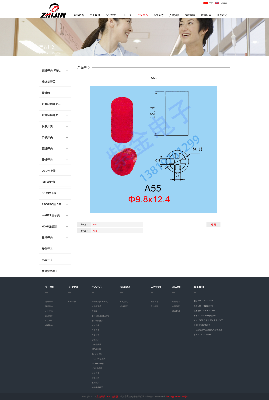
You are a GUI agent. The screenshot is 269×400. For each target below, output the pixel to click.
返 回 (213, 224)
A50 (95, 224)
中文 (211, 3)
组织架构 (49, 306)
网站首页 (79, 15)
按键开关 (47, 159)
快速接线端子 (50, 271)
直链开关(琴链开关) (52, 70)
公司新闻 (124, 301)
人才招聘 (174, 15)
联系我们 (222, 15)
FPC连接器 (112, 396)
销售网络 (190, 15)
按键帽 (46, 92)
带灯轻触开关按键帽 (52, 104)
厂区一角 (127, 15)
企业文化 (49, 311)
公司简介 (49, 301)
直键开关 (47, 148)
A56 (95, 231)
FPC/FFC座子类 (51, 204)
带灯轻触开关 (50, 115)
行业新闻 (124, 306)
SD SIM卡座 (49, 193)
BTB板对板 (49, 182)
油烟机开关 (48, 81)
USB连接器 (49, 170)
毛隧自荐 (154, 301)
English (223, 3)
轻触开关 (47, 126)
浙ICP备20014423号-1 (177, 396)
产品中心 (142, 15)
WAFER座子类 (51, 215)
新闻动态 (158, 15)
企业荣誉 (111, 15)
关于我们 (95, 15)
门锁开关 (47, 137)
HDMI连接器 (49, 226)
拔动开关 (47, 237)
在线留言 (206, 15)
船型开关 (47, 248)
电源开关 (47, 259)
